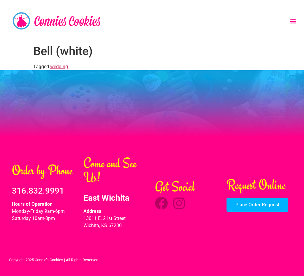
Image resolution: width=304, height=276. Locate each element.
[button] (293, 21)
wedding (59, 66)
